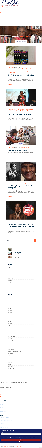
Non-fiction (9, 347)
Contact (9, 274)
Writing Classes (28, 71)
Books (21, 110)
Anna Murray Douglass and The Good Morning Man (20, 187)
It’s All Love (2, 424)
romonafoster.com (7, 446)
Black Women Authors (13, 110)
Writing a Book (23, 71)
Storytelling (10, 355)
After (1, 426)
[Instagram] (21, 18)
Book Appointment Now (4, 386)
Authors (17, 68)
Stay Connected (3, 411)
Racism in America (11, 349)
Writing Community (11, 368)
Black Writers (18, 110)
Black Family (25, 109)
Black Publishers (10, 314)
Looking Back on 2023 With (18, 256)
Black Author (20, 68)
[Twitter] (21, 12)
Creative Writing (28, 110)
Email (2, 432)
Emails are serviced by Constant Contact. (31, 437)
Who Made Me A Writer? (17, 252)
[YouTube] (21, 16)
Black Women (28, 68)
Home (17, 41)
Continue (10, 84)
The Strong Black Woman (4, 417)
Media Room (10, 280)
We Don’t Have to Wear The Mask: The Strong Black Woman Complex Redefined (21, 225)
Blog (8, 269)
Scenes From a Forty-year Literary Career (14, 351)
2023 (8, 297)
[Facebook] (21, 10)
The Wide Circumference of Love (6, 420)
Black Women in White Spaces (17, 150)
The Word (2, 423)
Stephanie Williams (19, 446)
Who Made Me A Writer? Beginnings (19, 115)
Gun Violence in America (12, 336)
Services (9, 284)
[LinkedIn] (21, 14)
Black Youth (10, 323)
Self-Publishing (10, 71)
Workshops (2, 408)
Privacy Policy (10, 282)
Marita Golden (11, 67)
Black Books (24, 68)
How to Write (10, 338)
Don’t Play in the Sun (4, 427)
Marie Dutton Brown (11, 340)
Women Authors (19, 71)
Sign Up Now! (21, 439)
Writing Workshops (13, 72)
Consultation (2, 410)
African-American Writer (12, 68)
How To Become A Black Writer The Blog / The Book (21, 76)
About (9, 267)
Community (24, 110)
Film (8, 334)
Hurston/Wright (10, 278)
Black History (29, 109)
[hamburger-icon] (41, 21)
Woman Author (14, 71)
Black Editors (10, 308)
